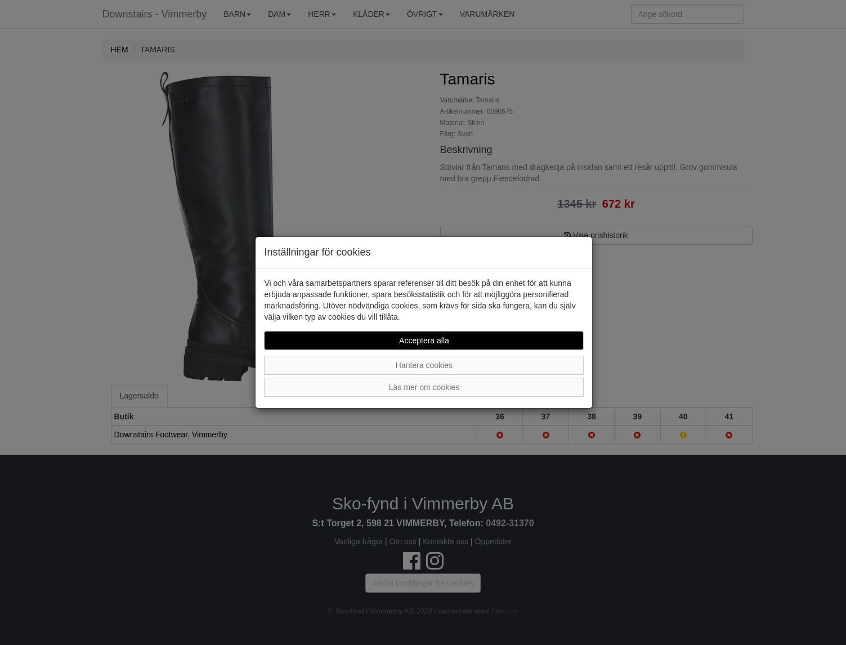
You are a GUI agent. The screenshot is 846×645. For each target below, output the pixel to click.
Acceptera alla (424, 340)
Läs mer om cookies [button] (424, 387)
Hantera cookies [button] (424, 365)
